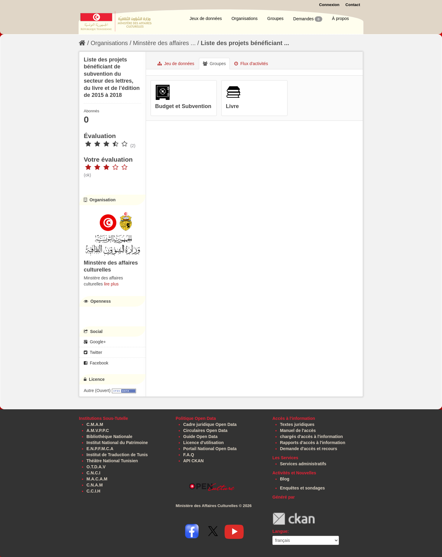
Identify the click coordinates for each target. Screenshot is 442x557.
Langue (280, 531)
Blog (284, 478)
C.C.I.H (93, 491)
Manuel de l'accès (298, 430)
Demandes (307, 19)
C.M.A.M (94, 424)
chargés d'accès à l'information (311, 436)
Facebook (96, 363)
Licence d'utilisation (203, 442)
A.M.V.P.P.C (97, 430)
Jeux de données (206, 18)
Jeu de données (176, 63)
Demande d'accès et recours (308, 448)
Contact (353, 4)
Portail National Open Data (210, 448)
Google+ (95, 341)
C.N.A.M (94, 485)
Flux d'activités (251, 63)
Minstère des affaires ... (164, 43)
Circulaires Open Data (205, 430)
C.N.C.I (93, 472)
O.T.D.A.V (96, 466)
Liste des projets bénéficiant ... (245, 43)
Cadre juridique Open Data (210, 424)
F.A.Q (188, 454)
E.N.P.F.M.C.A (99, 448)
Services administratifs (303, 463)
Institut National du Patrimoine (117, 442)
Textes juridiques (297, 424)
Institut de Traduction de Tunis (117, 454)
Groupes (275, 18)
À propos (340, 18)
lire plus (111, 284)
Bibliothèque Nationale (109, 436)
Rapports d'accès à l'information (312, 442)
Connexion (329, 4)
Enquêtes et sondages (302, 488)
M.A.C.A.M (96, 478)
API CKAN (193, 460)
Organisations (245, 18)
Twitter (93, 352)
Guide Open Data (200, 436)
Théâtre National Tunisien (112, 460)
